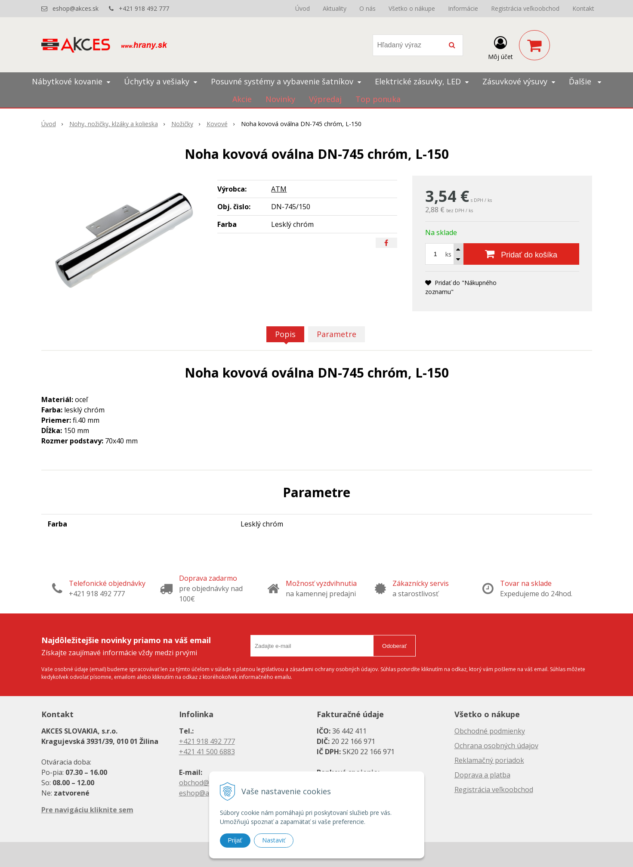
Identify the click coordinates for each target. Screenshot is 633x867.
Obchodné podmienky (489, 731)
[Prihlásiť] (500, 47)
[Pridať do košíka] (521, 254)
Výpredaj (325, 99)
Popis (285, 334)
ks (448, 254)
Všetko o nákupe (412, 8)
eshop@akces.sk (75, 8)
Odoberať (394, 646)
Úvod (302, 8)
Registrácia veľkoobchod (525, 8)
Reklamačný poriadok (489, 760)
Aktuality (334, 8)
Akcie (242, 99)
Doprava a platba (482, 775)
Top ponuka (378, 99)
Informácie (463, 8)
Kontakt (583, 8)
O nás (367, 8)
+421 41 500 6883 (207, 751)
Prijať (235, 840)
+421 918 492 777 (144, 8)
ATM (279, 189)
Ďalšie (585, 81)
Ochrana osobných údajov (496, 745)
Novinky (280, 99)
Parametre (336, 334)
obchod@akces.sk (207, 782)
